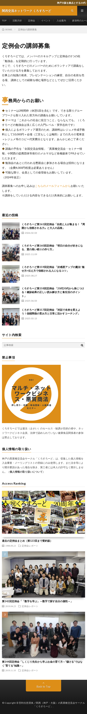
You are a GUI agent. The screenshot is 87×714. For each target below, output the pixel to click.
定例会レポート (30, 545)
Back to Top (44, 686)
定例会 (31, 20)
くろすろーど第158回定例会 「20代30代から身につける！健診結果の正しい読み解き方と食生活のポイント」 (53, 292)
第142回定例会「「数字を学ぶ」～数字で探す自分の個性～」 (37, 601)
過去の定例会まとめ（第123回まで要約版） (27, 540)
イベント (46, 20)
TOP (4, 20)
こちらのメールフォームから (53, 185)
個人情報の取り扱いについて (26, 471)
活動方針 (17, 20)
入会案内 (61, 20)
